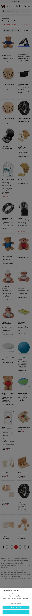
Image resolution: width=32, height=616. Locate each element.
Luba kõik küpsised (16, 612)
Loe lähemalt (25, 598)
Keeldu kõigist (16, 607)
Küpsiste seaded (16, 603)
